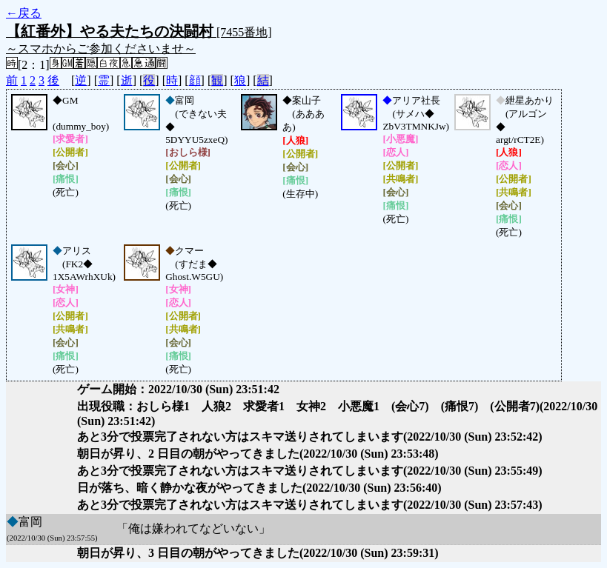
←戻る (24, 13)
